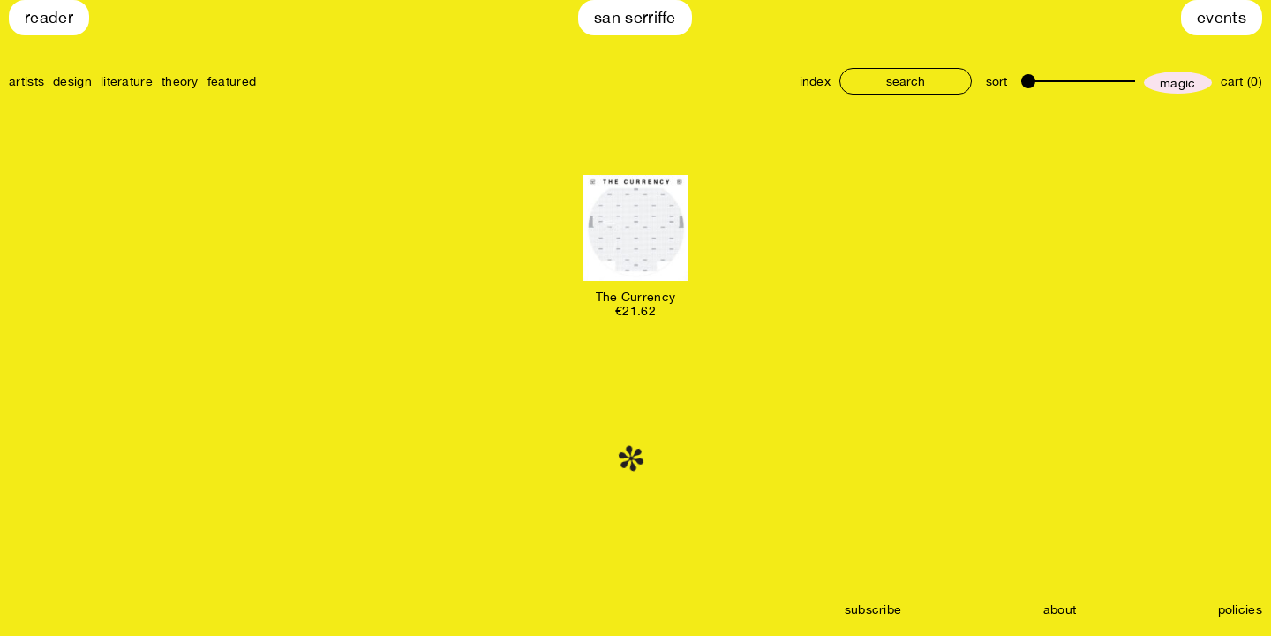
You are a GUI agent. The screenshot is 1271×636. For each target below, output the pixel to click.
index (815, 81)
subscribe (873, 609)
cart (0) (1241, 81)
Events (1221, 17)
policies (1240, 609)
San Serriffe (635, 17)
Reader (49, 17)
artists (26, 81)
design (72, 81)
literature (127, 81)
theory (180, 81)
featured (231, 81)
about (1060, 609)
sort (996, 81)
